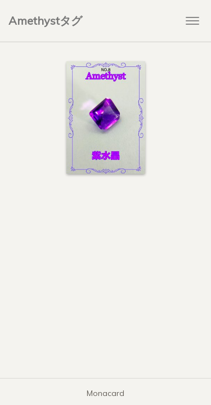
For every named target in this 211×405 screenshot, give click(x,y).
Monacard (105, 393)
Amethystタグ (45, 21)
